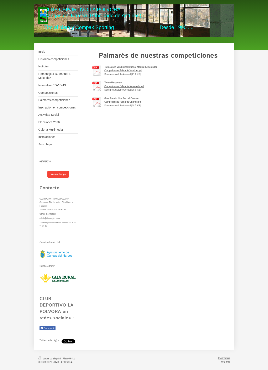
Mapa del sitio (69, 358)
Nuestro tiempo (58, 174)
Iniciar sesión (224, 358)
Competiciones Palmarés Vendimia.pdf (123, 70)
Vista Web (225, 361)
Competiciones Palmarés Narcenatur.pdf (124, 86)
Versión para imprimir (50, 358)
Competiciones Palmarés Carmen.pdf (122, 101)
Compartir (47, 328)
